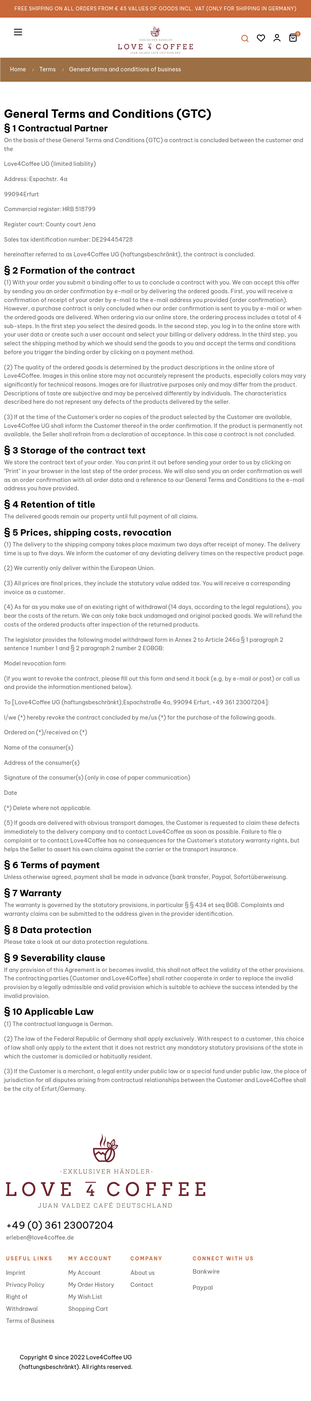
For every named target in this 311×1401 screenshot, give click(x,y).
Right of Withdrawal (22, 1302)
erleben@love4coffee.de (40, 1237)
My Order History (91, 1284)
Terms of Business (30, 1320)
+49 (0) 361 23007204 (60, 1225)
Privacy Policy (25, 1284)
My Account (84, 1272)
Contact (141, 1284)
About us (142, 1272)
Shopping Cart (88, 1308)
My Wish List (85, 1296)
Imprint (15, 1272)
